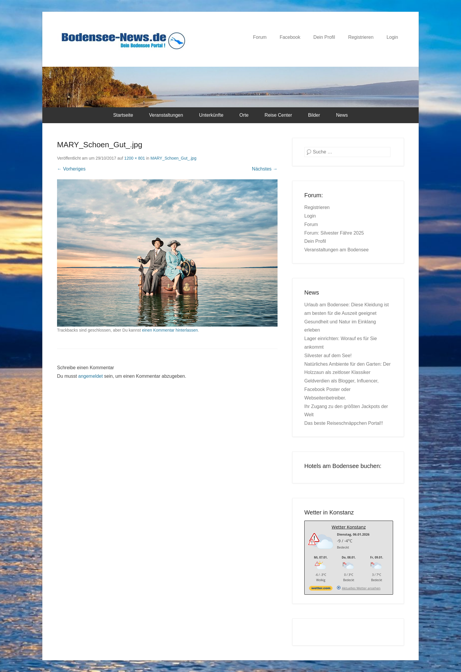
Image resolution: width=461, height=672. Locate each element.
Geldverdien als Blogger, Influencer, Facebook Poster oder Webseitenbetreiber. (341, 389)
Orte (243, 115)
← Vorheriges (71, 168)
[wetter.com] (321, 589)
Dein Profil (324, 37)
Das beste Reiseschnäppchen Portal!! (343, 423)
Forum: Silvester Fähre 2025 (334, 232)
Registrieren (360, 37)
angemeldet (90, 376)
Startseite (123, 115)
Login (392, 37)
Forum (259, 37)
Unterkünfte (211, 115)
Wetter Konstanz (349, 527)
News (342, 115)
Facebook (290, 37)
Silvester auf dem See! (328, 355)
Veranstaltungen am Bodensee (336, 249)
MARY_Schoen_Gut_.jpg (173, 158)
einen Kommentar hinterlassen (170, 330)
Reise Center (278, 115)
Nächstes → (265, 168)
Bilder (314, 115)
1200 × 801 (134, 158)
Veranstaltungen (166, 115)
